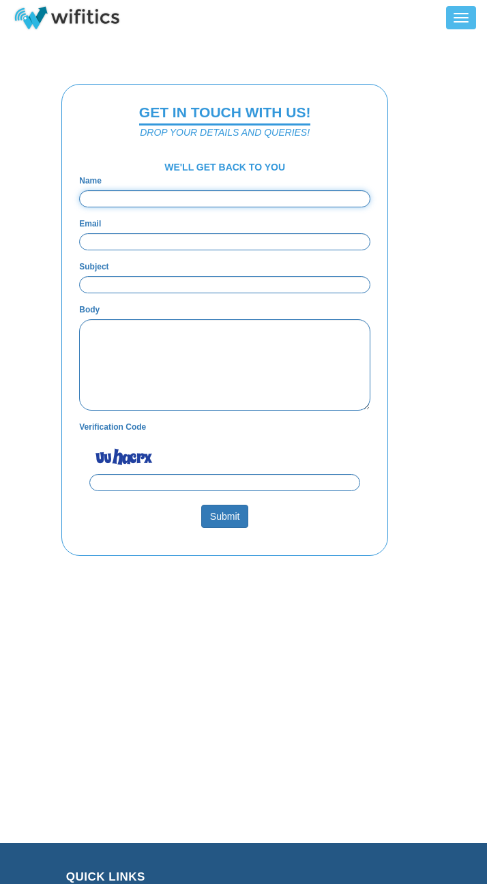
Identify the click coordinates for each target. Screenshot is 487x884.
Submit (225, 516)
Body (89, 309)
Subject (93, 266)
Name (90, 181)
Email (90, 224)
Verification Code (112, 427)
